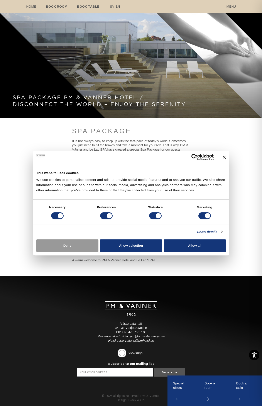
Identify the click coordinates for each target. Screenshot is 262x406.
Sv (112, 6)
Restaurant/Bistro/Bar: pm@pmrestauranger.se (131, 336)
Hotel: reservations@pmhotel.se (131, 340)
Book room (56, 6)
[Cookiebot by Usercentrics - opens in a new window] (195, 157)
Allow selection (131, 245)
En (117, 6)
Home (31, 6)
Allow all (194, 245)
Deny (67, 245)
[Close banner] (224, 157)
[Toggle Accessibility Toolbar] (254, 355)
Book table (88, 6)
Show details (207, 232)
